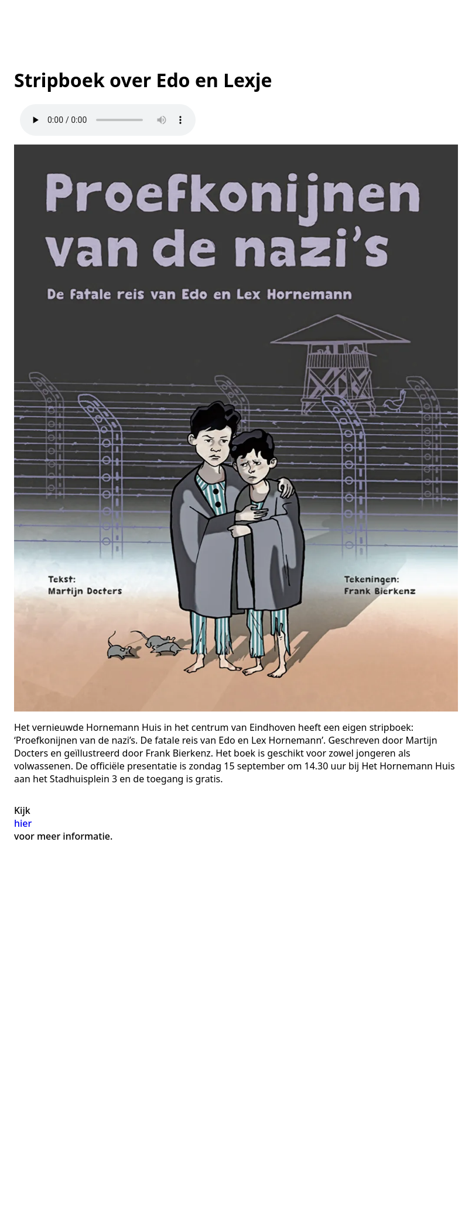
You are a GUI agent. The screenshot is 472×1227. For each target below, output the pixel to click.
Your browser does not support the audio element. (108, 120)
